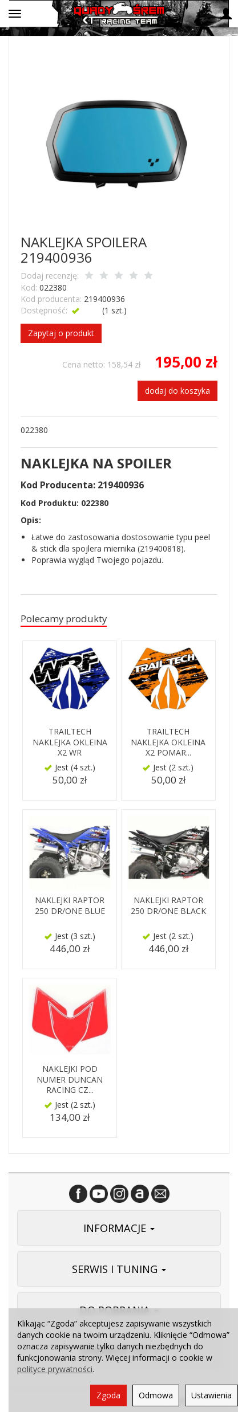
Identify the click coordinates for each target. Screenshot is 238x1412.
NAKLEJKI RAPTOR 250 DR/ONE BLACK (168, 905)
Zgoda (108, 1395)
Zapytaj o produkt (61, 333)
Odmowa (156, 1395)
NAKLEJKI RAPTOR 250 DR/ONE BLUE (70, 905)
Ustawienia (211, 1395)
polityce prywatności (54, 1369)
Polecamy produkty (64, 618)
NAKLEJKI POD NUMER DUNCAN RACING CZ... (70, 1079)
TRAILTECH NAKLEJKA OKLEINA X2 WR (70, 742)
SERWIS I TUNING (119, 1269)
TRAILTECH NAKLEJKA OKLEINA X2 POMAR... (168, 742)
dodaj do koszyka (177, 390)
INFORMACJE (119, 1228)
